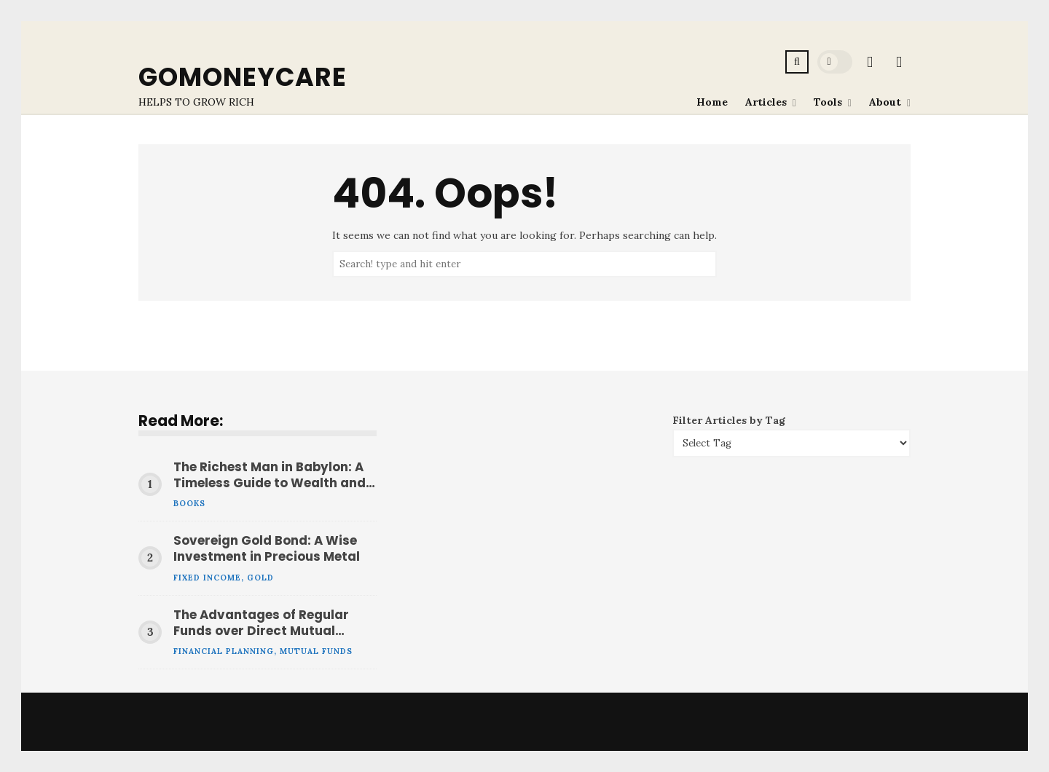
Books (189, 503)
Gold (260, 577)
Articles (766, 102)
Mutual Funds (316, 651)
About (885, 102)
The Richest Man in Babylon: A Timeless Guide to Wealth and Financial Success (269, 476)
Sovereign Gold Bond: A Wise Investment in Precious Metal (266, 549)
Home (712, 102)
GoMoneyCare (242, 77)
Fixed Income (207, 577)
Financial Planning (223, 651)
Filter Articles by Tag (728, 420)
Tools (828, 102)
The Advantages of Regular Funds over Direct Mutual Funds (261, 623)
